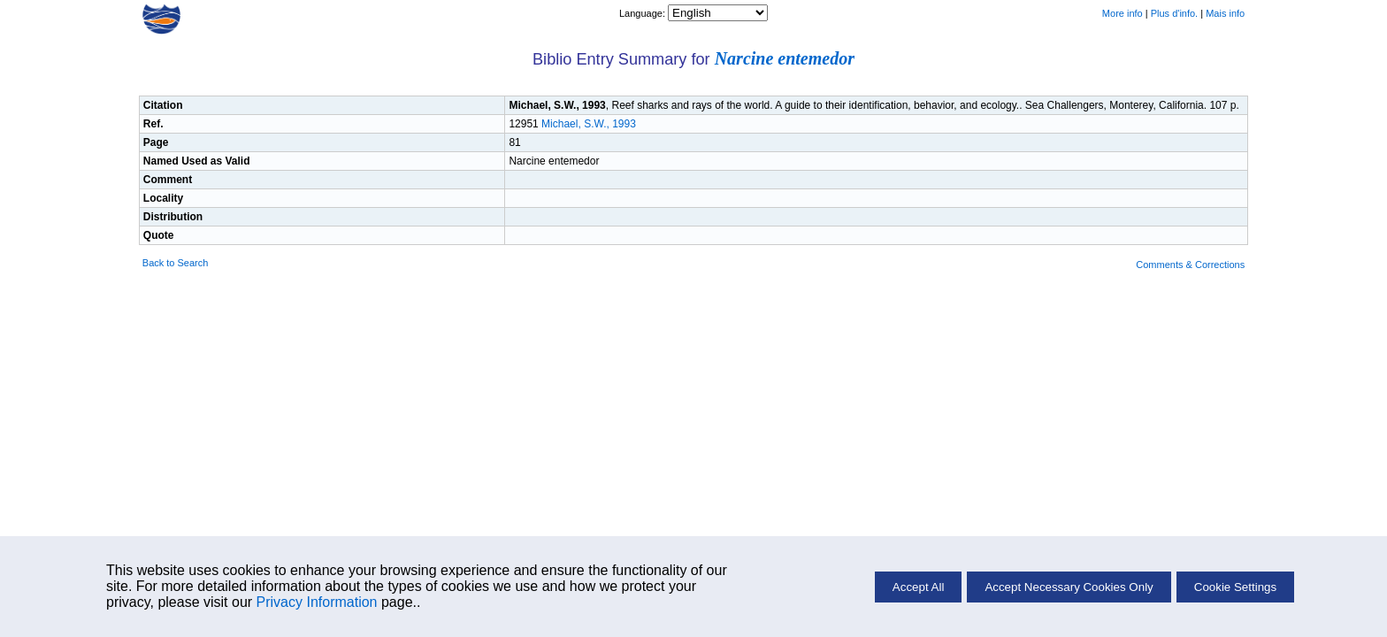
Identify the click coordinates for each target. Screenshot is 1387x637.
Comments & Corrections (1190, 264)
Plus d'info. (1174, 13)
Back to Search (175, 262)
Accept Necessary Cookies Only (1069, 587)
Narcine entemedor (784, 58)
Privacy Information (317, 602)
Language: (643, 13)
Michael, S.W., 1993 (588, 124)
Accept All (919, 587)
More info (1122, 13)
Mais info (1225, 13)
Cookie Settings (1235, 587)
